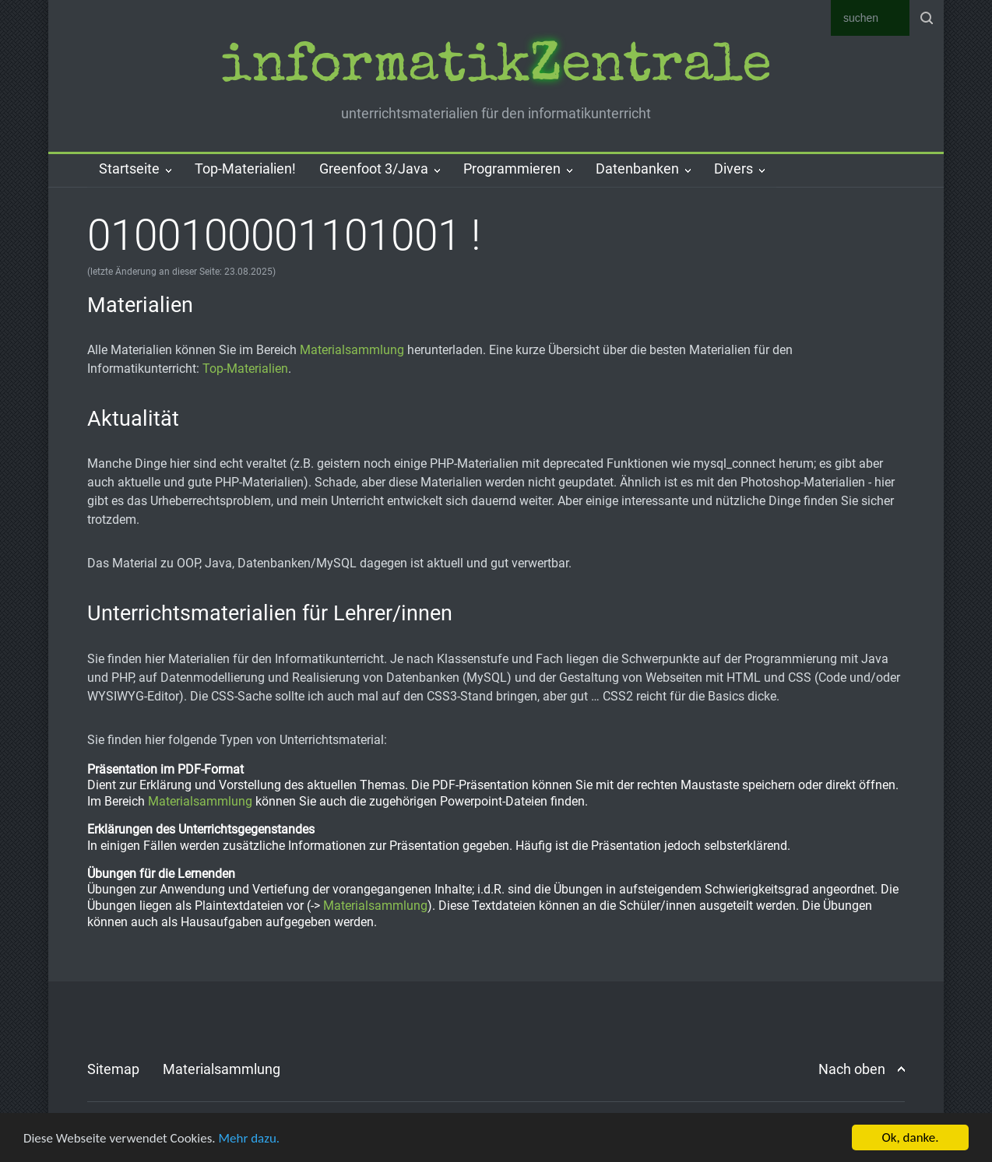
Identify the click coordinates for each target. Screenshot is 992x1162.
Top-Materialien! (245, 168)
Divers (733, 168)
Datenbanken (637, 168)
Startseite (129, 168)
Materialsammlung (352, 349)
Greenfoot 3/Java (373, 168)
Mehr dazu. (249, 1138)
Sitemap (113, 1069)
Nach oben (851, 1069)
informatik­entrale (495, 68)
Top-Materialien (245, 368)
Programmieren (512, 168)
